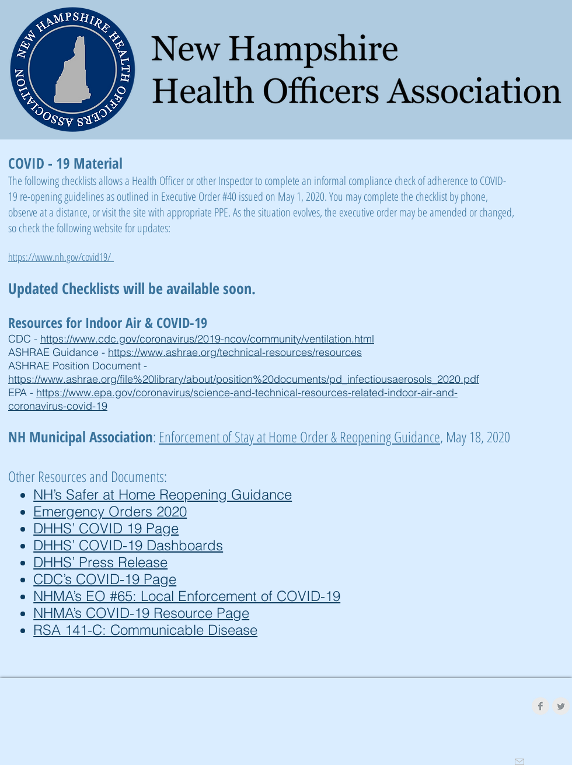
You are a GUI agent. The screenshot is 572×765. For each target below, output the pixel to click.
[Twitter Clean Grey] (561, 706)
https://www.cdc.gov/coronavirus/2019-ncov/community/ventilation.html (207, 338)
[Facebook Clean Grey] (540, 706)
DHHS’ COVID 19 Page (106, 528)
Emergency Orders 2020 (110, 511)
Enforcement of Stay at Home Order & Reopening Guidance (299, 436)
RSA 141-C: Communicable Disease (145, 629)
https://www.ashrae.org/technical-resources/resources (235, 352)
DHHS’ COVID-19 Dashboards (128, 545)
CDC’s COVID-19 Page (104, 579)
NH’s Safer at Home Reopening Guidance (162, 494)
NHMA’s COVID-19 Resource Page (141, 613)
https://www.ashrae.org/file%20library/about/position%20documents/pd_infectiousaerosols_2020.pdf (243, 379)
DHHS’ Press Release (100, 562)
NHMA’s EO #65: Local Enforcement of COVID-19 (186, 596)
